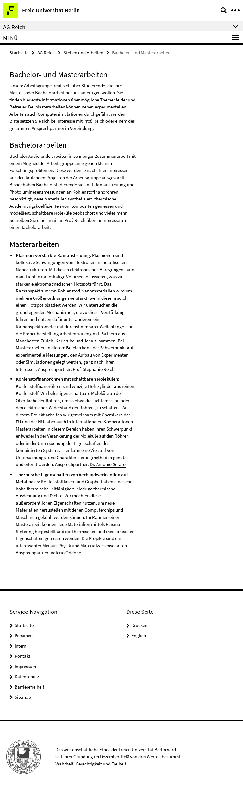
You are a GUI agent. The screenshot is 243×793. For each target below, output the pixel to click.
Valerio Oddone (65, 553)
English (138, 635)
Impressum (25, 666)
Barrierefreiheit (29, 687)
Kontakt (22, 656)
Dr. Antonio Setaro (108, 464)
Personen (24, 635)
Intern (20, 646)
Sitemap (23, 697)
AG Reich (46, 53)
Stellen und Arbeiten (83, 53)
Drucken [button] (139, 625)
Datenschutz (27, 676)
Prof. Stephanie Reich (94, 369)
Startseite (18, 53)
